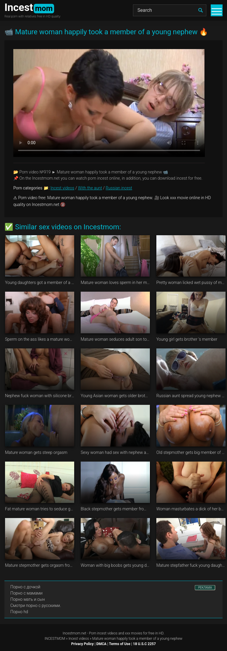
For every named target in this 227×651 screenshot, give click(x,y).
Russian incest (119, 188)
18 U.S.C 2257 (144, 644)
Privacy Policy (82, 644)
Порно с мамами (26, 593)
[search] (200, 10)
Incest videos (62, 188)
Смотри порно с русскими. (35, 605)
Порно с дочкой (25, 587)
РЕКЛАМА (205, 587)
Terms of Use (119, 644)
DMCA (101, 644)
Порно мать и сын (27, 599)
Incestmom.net (74, 633)
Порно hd (19, 611)
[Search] (169, 10)
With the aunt (90, 188)
